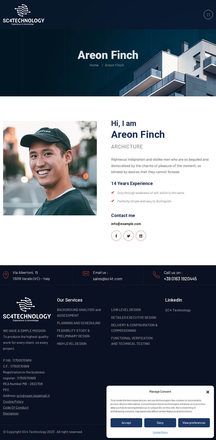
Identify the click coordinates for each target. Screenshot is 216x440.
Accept (126, 422)
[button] (208, 391)
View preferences (193, 422)
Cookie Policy (160, 432)
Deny (160, 422)
